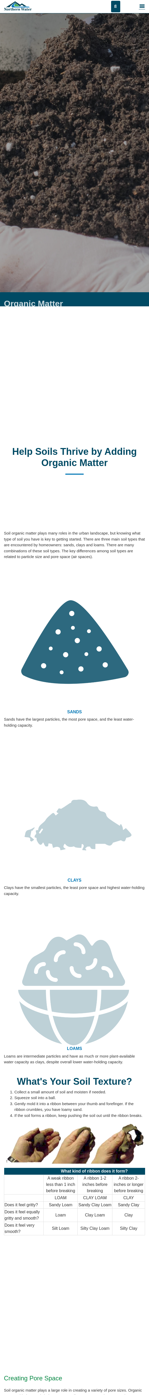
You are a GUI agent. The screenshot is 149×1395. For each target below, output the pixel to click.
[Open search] (115, 6)
